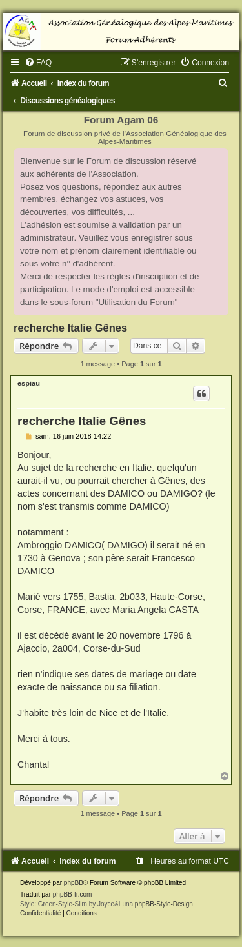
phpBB (73, 882)
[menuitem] (38, 62)
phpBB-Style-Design (164, 904)
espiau (28, 383)
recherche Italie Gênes (70, 328)
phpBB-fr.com (72, 894)
